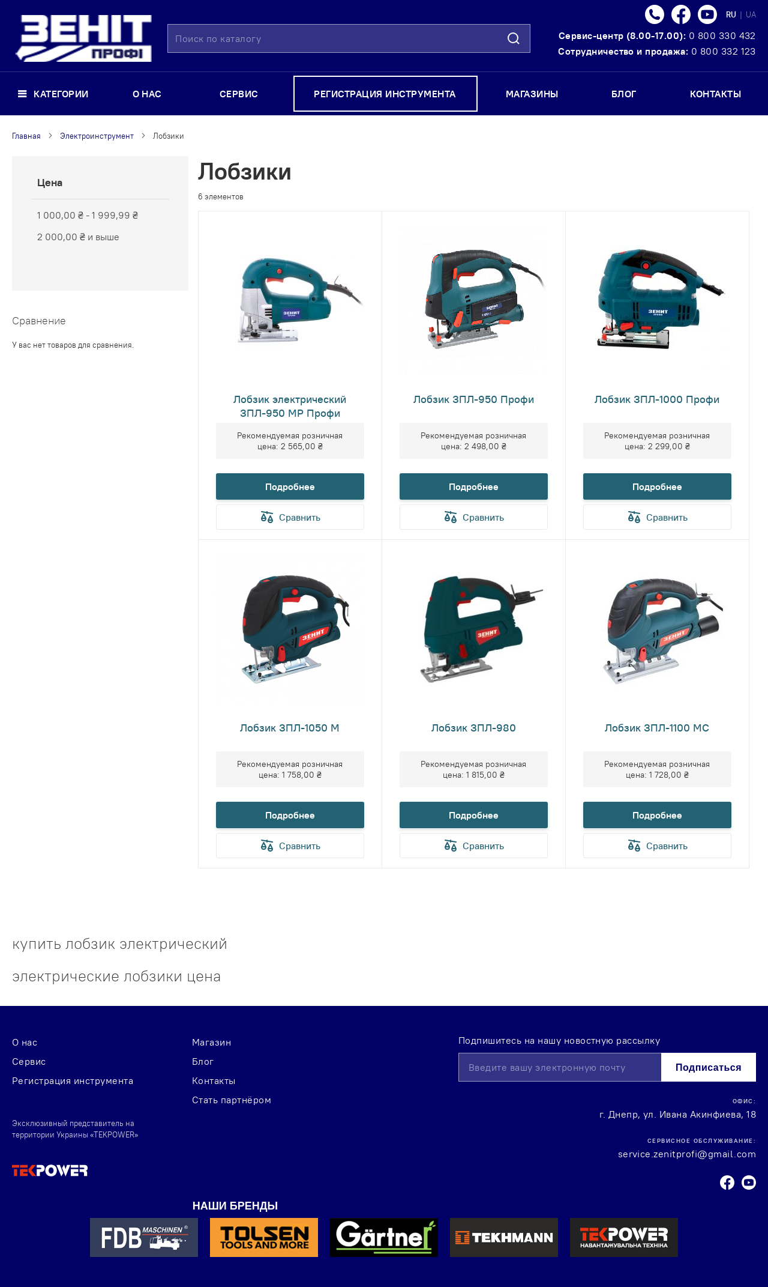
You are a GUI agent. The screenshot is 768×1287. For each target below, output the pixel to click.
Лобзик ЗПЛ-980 (473, 727)
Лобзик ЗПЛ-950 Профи (473, 399)
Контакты (214, 1080)
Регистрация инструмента (72, 1080)
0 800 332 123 (723, 51)
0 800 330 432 (722, 35)
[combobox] (348, 38)
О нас (24, 1042)
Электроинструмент (97, 136)
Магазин (211, 1042)
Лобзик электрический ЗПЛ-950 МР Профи (289, 406)
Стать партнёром (231, 1100)
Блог (203, 1061)
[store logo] (83, 38)
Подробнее (290, 486)
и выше (78, 237)
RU (732, 14)
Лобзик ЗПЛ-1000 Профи (657, 399)
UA (751, 14)
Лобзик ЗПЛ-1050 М (290, 727)
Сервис (29, 1061)
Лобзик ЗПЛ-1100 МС (657, 727)
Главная (26, 136)
